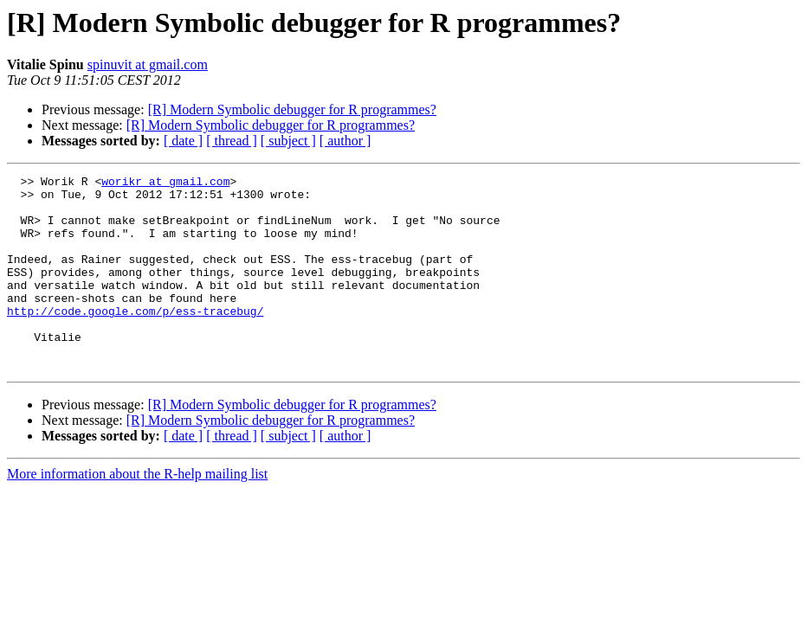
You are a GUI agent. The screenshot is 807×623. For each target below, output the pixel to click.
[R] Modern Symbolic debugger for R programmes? (292, 109)
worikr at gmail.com (165, 183)
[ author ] (345, 140)
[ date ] (183, 140)
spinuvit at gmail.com (147, 64)
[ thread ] (231, 140)
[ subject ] (288, 140)
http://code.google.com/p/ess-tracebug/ (135, 339)
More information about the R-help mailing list (137, 512)
